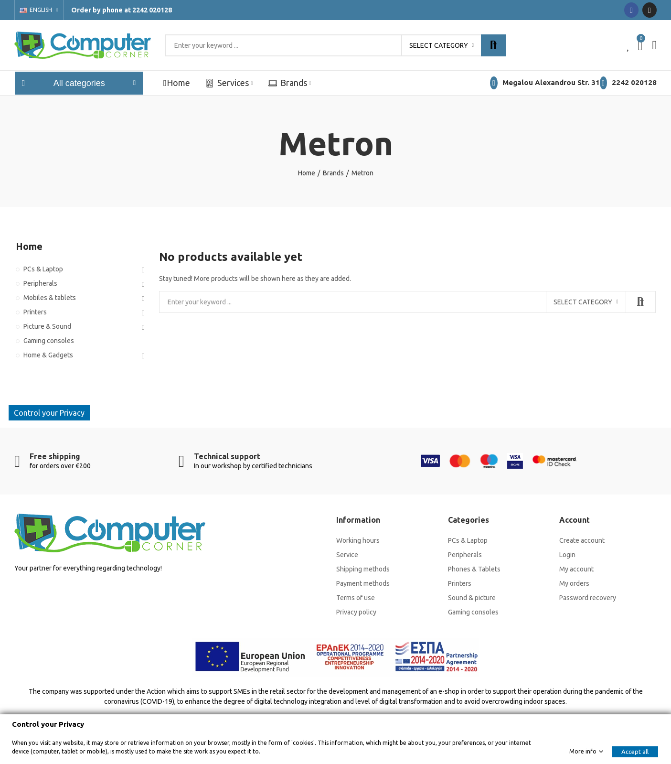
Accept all (635, 751)
